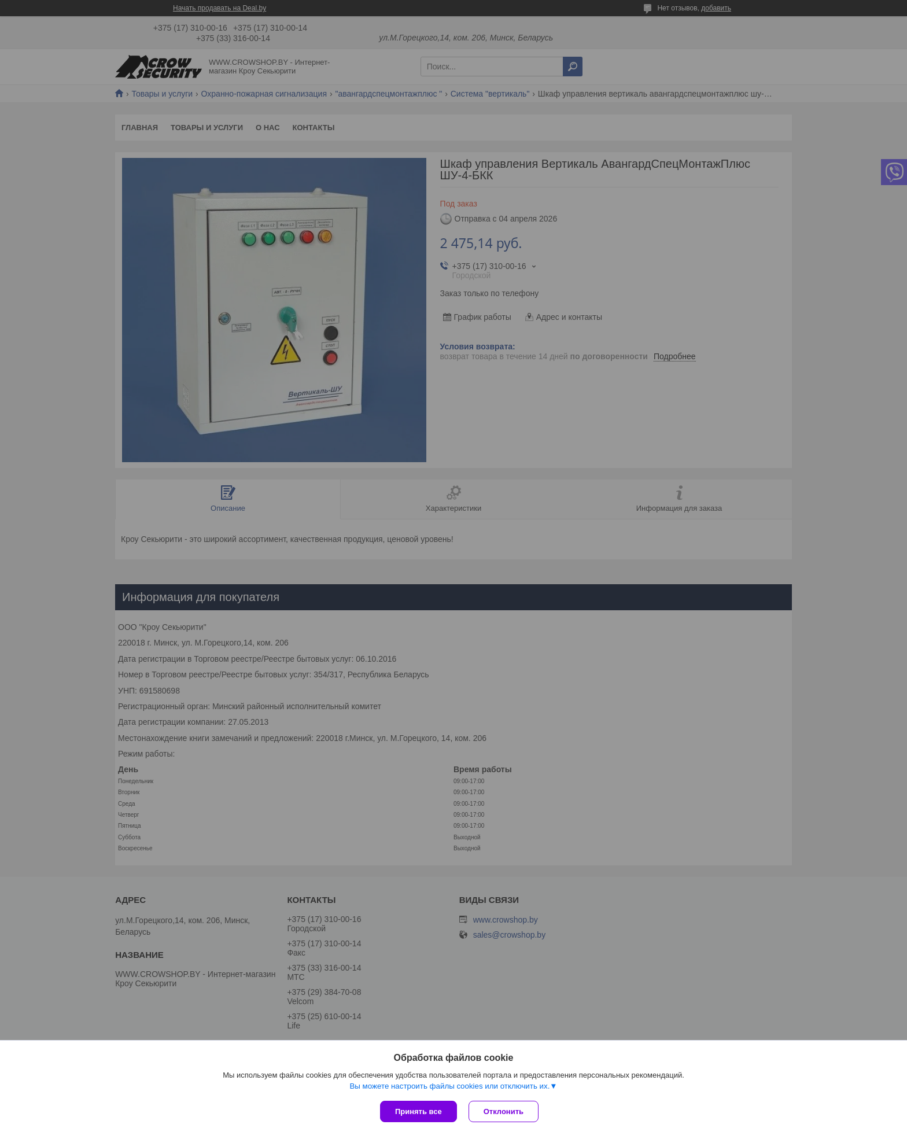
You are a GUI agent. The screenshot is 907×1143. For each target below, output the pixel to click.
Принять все (418, 1111)
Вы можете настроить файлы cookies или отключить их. (449, 1086)
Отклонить (503, 1111)
